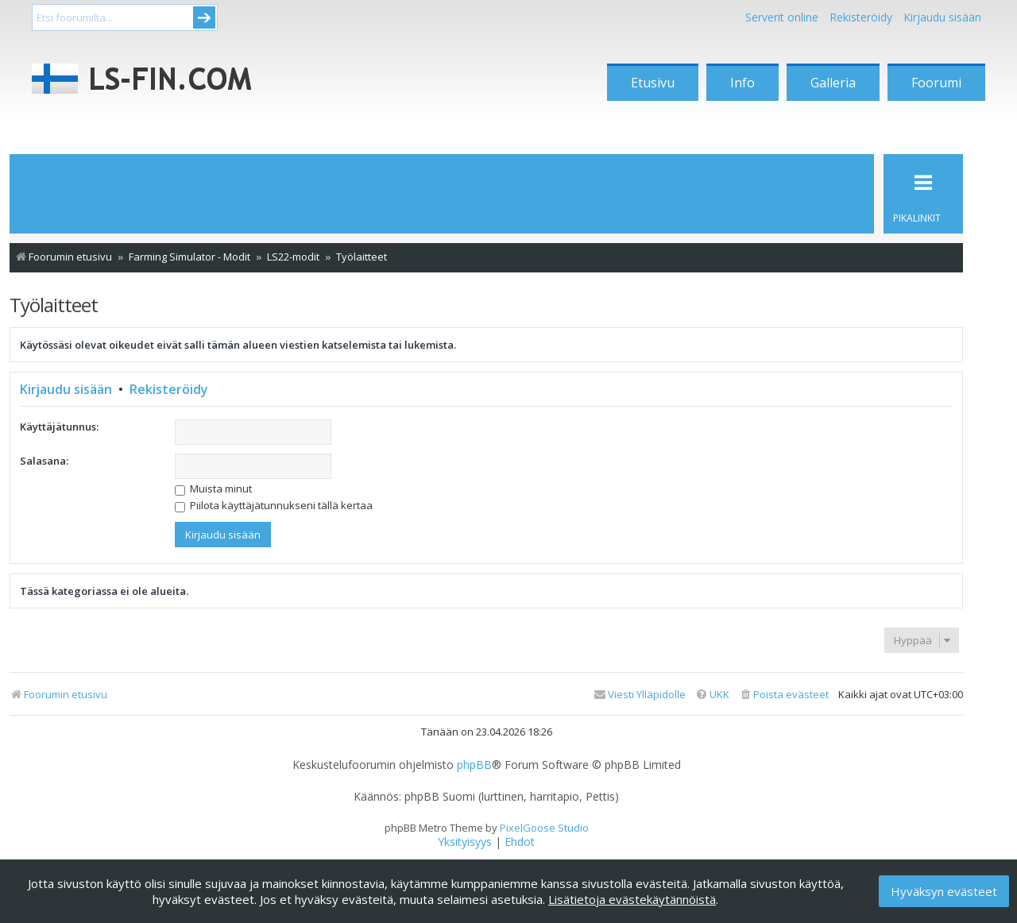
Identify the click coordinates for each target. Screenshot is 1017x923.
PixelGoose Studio (544, 828)
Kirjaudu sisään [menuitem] (942, 17)
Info (742, 82)
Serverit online (781, 17)
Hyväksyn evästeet (944, 891)
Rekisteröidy (860, 17)
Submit (204, 17)
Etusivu (653, 82)
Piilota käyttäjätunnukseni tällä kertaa (274, 505)
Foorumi (936, 82)
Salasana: (44, 461)
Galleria (833, 82)
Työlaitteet (54, 305)
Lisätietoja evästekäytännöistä (632, 899)
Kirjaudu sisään (66, 389)
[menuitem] (784, 694)
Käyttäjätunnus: (59, 426)
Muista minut (213, 488)
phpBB (474, 765)
